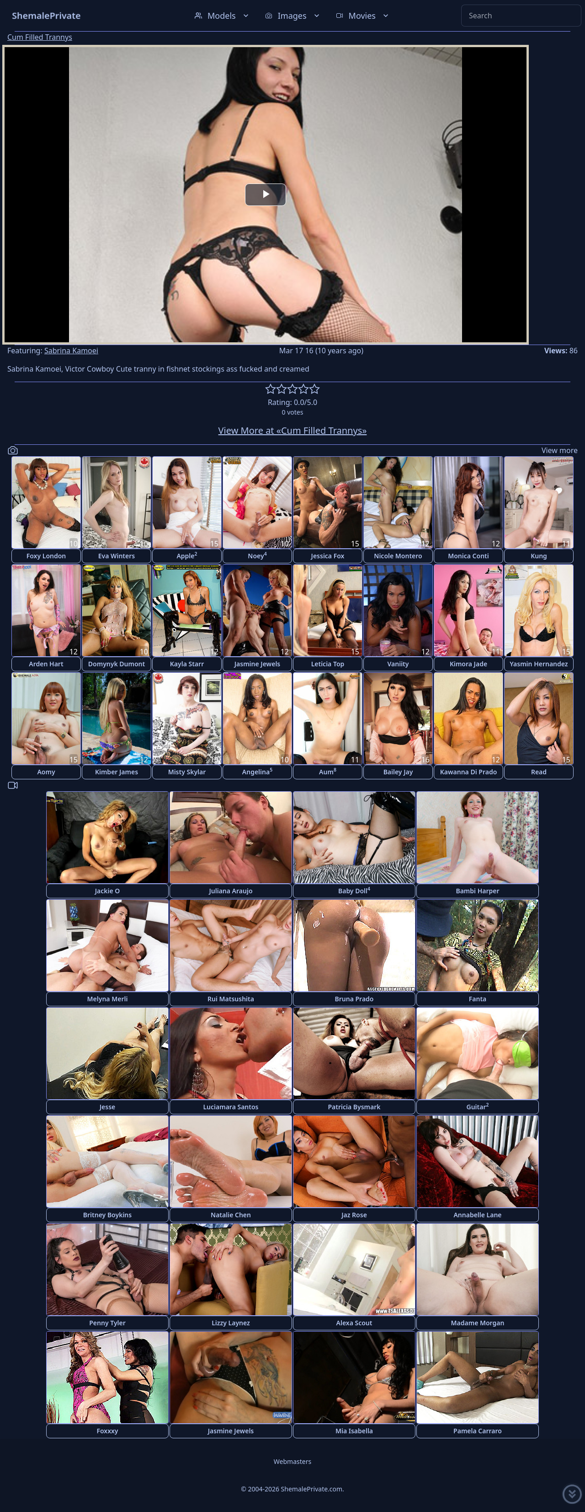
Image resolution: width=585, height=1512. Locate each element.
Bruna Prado (354, 998)
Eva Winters (116, 555)
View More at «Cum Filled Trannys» (292, 430)
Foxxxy (107, 1430)
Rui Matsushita (230, 998)
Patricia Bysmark (354, 1106)
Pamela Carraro (477, 1430)
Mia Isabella (354, 1430)
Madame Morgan (478, 1322)
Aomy (46, 771)
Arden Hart (46, 663)
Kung (539, 555)
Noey (257, 555)
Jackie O (107, 890)
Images (293, 15)
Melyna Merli (107, 998)
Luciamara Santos (230, 1106)
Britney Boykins (107, 1214)
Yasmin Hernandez (539, 663)
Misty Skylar (187, 771)
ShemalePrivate (46, 15)
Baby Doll (354, 890)
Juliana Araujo (230, 890)
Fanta (478, 998)
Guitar (477, 1106)
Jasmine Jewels (257, 663)
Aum (327, 771)
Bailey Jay (398, 771)
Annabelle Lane (477, 1214)
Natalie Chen (231, 1214)
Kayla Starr (187, 663)
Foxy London (46, 555)
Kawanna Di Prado (468, 771)
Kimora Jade (468, 663)
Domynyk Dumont (116, 663)
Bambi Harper (477, 890)
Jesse (108, 1106)
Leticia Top (328, 663)
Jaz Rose (354, 1214)
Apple (186, 555)
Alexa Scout (354, 1322)
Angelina (257, 771)
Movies (363, 15)
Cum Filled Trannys (39, 37)
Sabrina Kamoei (71, 351)
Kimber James (116, 771)
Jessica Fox (328, 555)
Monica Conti (468, 555)
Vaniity (398, 663)
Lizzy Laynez (231, 1322)
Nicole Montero (398, 555)
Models (222, 15)
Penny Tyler (107, 1322)
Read (539, 771)
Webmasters (292, 1461)
